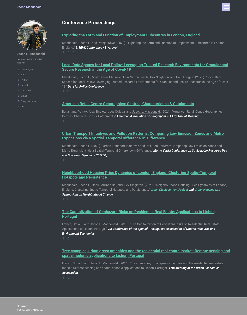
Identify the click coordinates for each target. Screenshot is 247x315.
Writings (140, 7)
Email (21, 74)
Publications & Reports (69, 7)
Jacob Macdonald (29, 7)
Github (22, 95)
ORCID (22, 106)
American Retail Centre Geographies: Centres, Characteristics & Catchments (128, 103)
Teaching (122, 7)
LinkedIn (23, 85)
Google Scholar (26, 101)
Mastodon (24, 90)
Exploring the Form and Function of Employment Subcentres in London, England (131, 35)
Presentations (100, 7)
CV (154, 7)
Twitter (22, 79)
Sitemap (22, 303)
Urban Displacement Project (169, 188)
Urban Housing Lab (207, 188)
